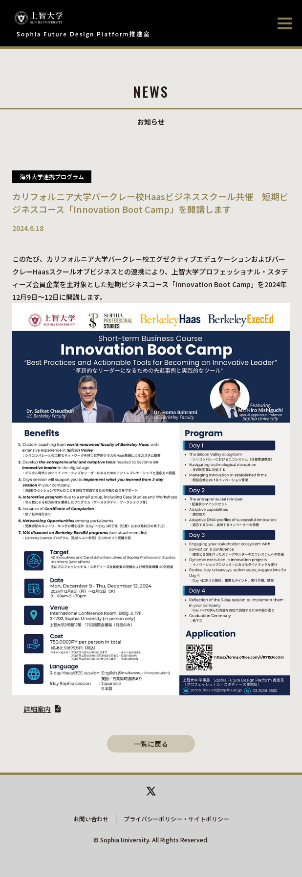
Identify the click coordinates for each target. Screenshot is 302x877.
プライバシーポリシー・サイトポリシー (176, 818)
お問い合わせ (90, 818)
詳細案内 (37, 709)
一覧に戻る (151, 744)
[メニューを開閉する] (285, 24)
